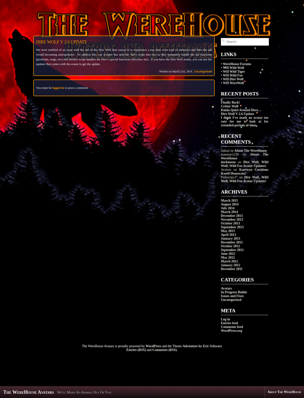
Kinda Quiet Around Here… (241, 110)
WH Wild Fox (233, 75)
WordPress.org (231, 330)
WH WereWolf (233, 83)
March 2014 (229, 212)
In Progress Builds (234, 292)
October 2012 (230, 246)
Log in (225, 319)
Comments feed (232, 327)
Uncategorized (231, 300)
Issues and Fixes (232, 296)
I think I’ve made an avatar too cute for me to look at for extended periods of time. (244, 121)
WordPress (153, 346)
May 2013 (228, 231)
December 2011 (231, 269)
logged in (58, 88)
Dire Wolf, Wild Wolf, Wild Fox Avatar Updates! (244, 164)
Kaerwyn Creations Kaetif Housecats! (244, 171)
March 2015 (229, 200)
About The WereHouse (250, 150)
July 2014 (227, 208)
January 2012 (230, 265)
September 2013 (232, 227)
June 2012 (228, 254)
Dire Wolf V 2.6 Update (237, 114)
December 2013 (232, 216)
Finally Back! (230, 102)
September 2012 (232, 250)
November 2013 (232, 219)
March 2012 (229, 261)
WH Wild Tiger (234, 71)
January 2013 (230, 238)
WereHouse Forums (237, 64)
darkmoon (228, 162)
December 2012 (232, 242)
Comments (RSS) (164, 350)
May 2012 (228, 257)
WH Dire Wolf (233, 79)
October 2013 (230, 223)
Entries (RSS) (136, 350)
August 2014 (229, 204)
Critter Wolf (229, 106)
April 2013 (228, 235)
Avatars (226, 288)
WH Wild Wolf (233, 68)
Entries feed (229, 323)
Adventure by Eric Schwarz (202, 346)
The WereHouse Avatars (28, 392)
